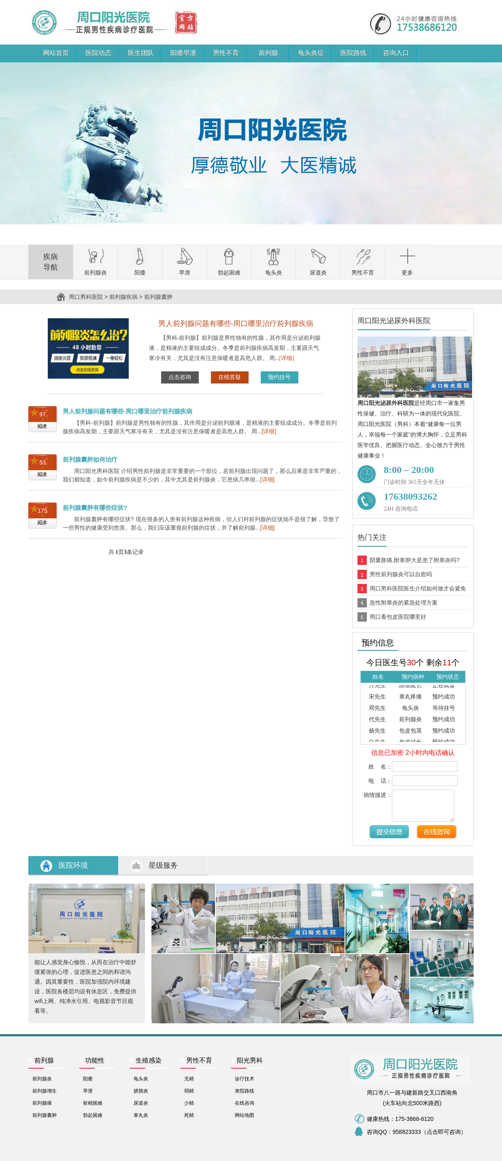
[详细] (286, 358)
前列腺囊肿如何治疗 (90, 459)
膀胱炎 (141, 1091)
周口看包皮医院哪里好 (398, 617)
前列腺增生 (44, 1091)
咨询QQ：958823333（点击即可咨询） (416, 1132)
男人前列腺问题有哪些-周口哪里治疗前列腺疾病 (127, 411)
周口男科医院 (45, 5)
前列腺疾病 (123, 297)
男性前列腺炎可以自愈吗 (401, 574)
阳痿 (88, 1079)
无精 (189, 1079)
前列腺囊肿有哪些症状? (95, 507)
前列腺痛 (42, 1103)
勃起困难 (92, 1115)
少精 (189, 1103)
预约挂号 (279, 377)
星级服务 (163, 865)
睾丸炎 (141, 1115)
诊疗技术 (244, 1079)
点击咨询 (179, 377)
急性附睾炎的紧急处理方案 (404, 602)
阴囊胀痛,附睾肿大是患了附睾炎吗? (414, 560)
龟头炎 (141, 1079)
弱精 (189, 1091)
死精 (189, 1115)
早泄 (88, 1091)
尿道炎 (141, 1103)
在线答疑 (229, 377)
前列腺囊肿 (158, 297)
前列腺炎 (42, 1079)
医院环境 (73, 865)
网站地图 (244, 1115)
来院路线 (244, 1091)
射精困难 (92, 1103)
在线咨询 (244, 1103)
